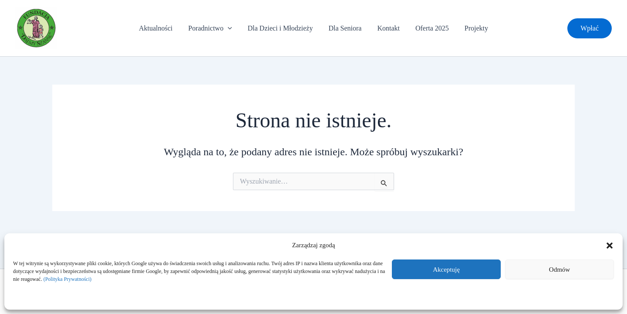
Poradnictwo (213, 28)
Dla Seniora (344, 28)
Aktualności (161, 28)
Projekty (471, 28)
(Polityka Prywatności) (67, 279)
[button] (609, 245)
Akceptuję (446, 269)
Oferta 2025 (428, 28)
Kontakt (386, 28)
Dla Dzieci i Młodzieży (282, 28)
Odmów (559, 269)
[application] (231, 28)
